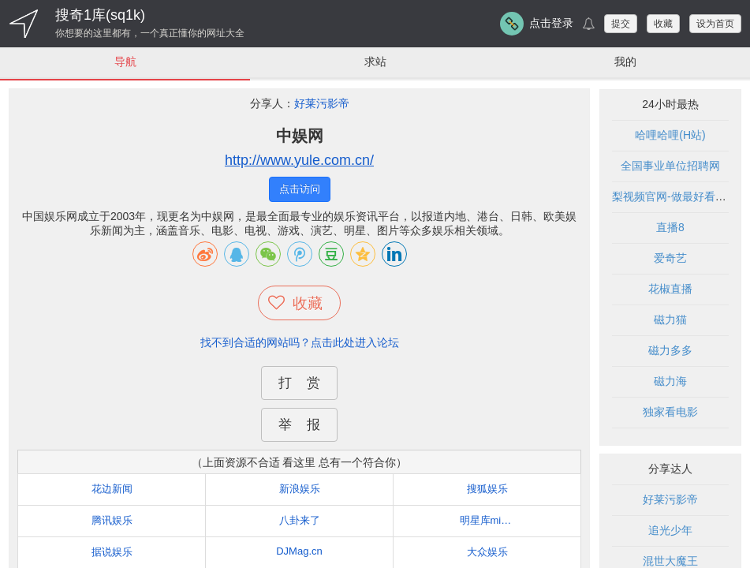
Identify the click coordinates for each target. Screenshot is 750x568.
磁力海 (670, 381)
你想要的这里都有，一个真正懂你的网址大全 (149, 33)
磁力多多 (670, 350)
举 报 (298, 424)
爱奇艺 (670, 258)
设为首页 (715, 23)
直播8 (670, 227)
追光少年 (670, 530)
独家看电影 (670, 411)
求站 (375, 61)
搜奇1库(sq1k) (100, 15)
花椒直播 (670, 288)
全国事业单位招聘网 (670, 165)
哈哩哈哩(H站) (670, 135)
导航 (125, 61)
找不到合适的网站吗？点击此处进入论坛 (299, 342)
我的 (625, 61)
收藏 (663, 23)
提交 (620, 23)
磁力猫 (670, 319)
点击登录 (551, 23)
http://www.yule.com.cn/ (299, 160)
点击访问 (299, 189)
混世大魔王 (670, 561)
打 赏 (298, 383)
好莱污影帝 (321, 103)
